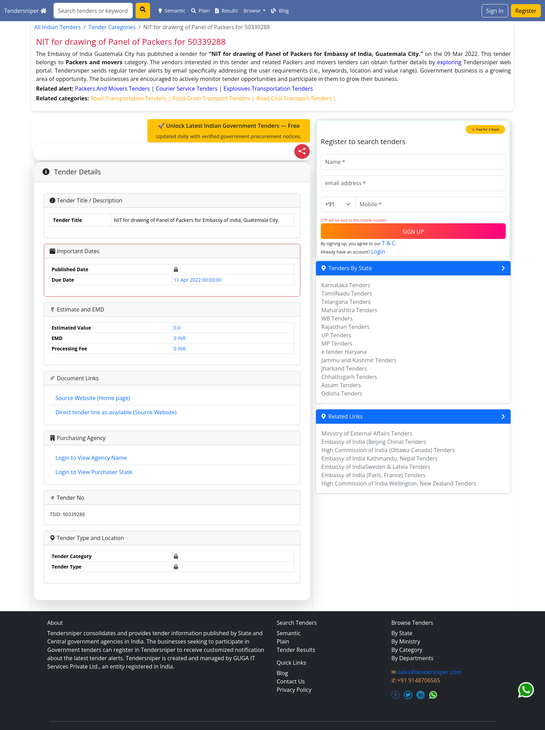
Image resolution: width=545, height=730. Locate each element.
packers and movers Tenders (113, 88)
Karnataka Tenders (346, 285)
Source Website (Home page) (92, 398)
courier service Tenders (187, 88)
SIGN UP (413, 231)
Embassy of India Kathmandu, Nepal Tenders (380, 458)
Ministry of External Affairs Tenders (367, 433)
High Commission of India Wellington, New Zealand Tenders (399, 483)
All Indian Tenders (57, 27)
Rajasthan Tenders (345, 327)
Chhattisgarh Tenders (349, 377)
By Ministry (405, 641)
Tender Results (296, 650)
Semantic (172, 10)
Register (525, 11)
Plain (200, 10)
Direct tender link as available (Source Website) (115, 412)
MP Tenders (337, 343)
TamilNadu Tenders (347, 293)
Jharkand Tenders (344, 368)
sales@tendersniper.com (429, 672)
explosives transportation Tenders (268, 88)
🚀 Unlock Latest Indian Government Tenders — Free (228, 131)
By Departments (412, 658)
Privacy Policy (294, 690)
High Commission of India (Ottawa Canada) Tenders (388, 450)
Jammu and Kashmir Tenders (359, 360)
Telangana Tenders (346, 302)
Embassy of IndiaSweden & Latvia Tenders (376, 467)
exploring (449, 62)
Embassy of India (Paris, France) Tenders (373, 475)
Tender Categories (112, 27)
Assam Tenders (341, 385)
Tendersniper (25, 11)
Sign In (495, 11)
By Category (406, 650)
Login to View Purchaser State (93, 472)
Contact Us (291, 681)
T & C (389, 243)
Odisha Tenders (342, 393)
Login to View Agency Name (91, 458)
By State (402, 633)
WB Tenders (337, 318)
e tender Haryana (344, 352)
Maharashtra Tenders (349, 310)
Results (226, 10)
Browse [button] (253, 10)
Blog (279, 10)
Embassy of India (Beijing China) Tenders (374, 442)
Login (378, 251)
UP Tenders (336, 335)
